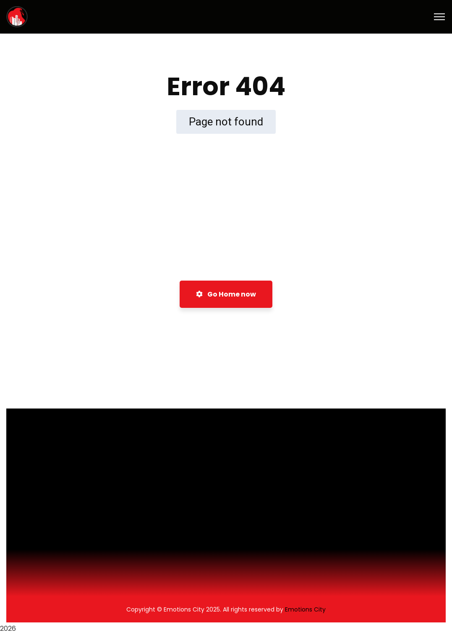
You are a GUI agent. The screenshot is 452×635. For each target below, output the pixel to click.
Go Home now (226, 294)
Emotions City (305, 609)
